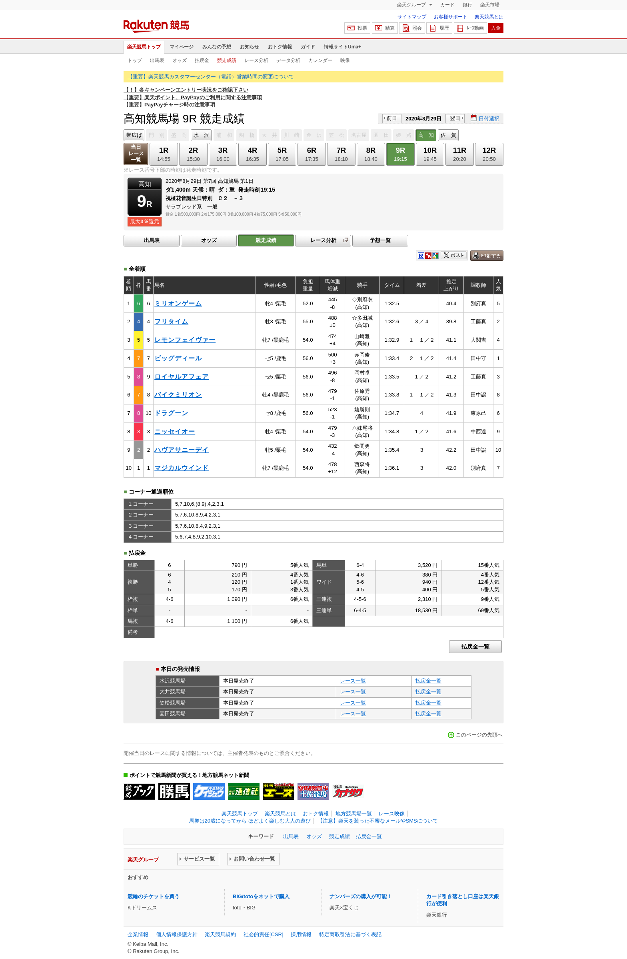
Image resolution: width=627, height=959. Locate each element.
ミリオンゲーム (178, 303)
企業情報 (138, 934)
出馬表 (157, 60)
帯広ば (134, 135)
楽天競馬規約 (220, 934)
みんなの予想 (216, 47)
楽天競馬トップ (144, 47)
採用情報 (301, 934)
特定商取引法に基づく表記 (350, 934)
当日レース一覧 (136, 153)
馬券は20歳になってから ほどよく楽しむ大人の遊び (250, 821)
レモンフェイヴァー (185, 339)
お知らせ (249, 47)
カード (447, 5)
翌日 (455, 118)
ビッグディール (178, 358)
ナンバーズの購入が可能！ (360, 896)
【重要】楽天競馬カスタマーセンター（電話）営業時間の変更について (211, 77)
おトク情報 (280, 47)
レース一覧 (353, 681)
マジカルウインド (181, 467)
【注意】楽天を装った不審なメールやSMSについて (377, 821)
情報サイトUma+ (342, 47)
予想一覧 (380, 240)
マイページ (182, 47)
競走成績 (226, 60)
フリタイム (171, 321)
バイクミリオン (178, 394)
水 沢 (201, 135)
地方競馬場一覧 (353, 814)
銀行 (467, 5)
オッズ (179, 60)
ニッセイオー (174, 431)
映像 (345, 60)
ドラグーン (171, 413)
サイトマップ (411, 17)
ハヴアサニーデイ (181, 449)
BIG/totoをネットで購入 (261, 896)
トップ (135, 60)
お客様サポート (450, 17)
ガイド (308, 47)
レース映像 (392, 814)
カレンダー (320, 60)
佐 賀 (448, 135)
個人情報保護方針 (177, 934)
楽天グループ (412, 5)
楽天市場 (489, 5)
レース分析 (256, 60)
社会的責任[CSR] (264, 934)
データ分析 (288, 60)
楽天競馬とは (489, 17)
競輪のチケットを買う (154, 896)
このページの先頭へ (479, 735)
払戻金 (202, 60)
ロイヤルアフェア (181, 376)
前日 (392, 118)
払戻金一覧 (475, 646)
